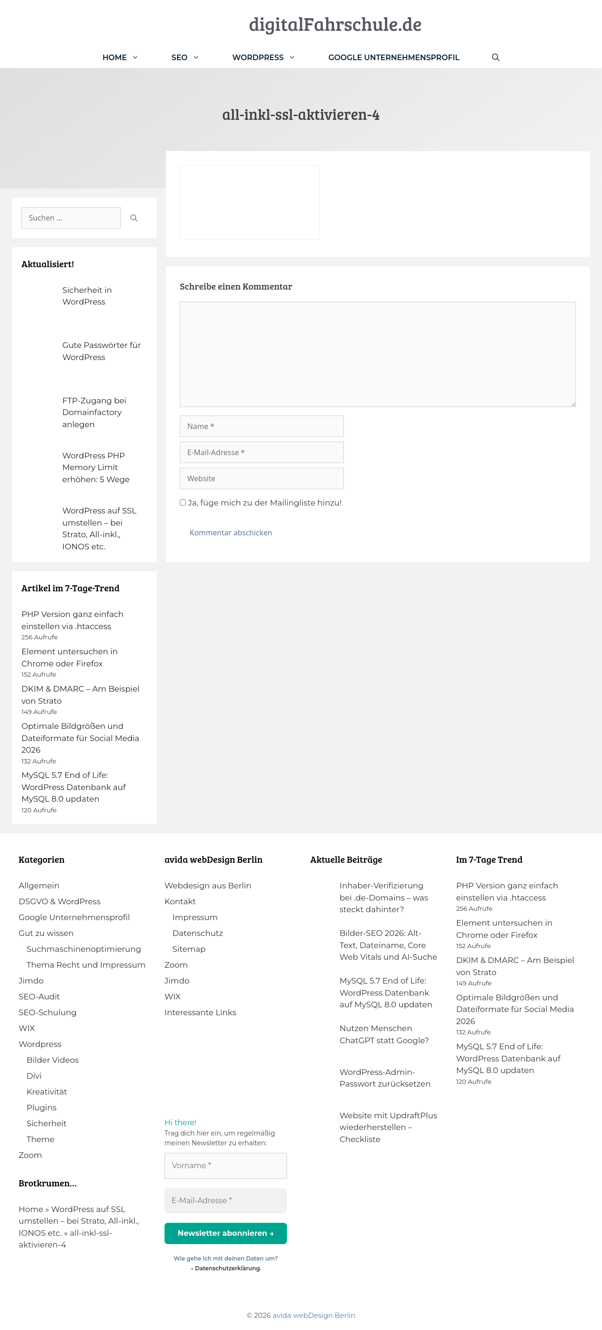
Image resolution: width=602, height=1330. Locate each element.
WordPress (272, 57)
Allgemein (39, 885)
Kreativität (47, 1091)
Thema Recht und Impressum (86, 965)
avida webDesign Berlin (314, 1315)
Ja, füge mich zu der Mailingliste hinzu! (261, 502)
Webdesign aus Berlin (208, 885)
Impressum (195, 917)
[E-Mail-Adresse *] (225, 1200)
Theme (41, 1139)
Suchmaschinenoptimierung (84, 949)
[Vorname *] (225, 1166)
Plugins (41, 1107)
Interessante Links (200, 1012)
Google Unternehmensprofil (393, 57)
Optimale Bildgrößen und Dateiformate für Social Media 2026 (80, 738)
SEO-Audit (39, 996)
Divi (34, 1076)
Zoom (30, 1155)
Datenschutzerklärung (227, 1268)
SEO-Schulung (47, 1012)
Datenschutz (197, 933)
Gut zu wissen (46, 933)
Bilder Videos (53, 1060)
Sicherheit (47, 1123)
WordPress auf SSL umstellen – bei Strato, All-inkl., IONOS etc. (79, 1221)
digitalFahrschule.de (335, 23)
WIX (27, 1028)
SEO (193, 57)
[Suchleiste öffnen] (496, 57)
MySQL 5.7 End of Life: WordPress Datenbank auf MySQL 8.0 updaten (73, 787)
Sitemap (188, 949)
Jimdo (31, 980)
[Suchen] (134, 218)
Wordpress (40, 1044)
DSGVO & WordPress (60, 901)
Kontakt (180, 901)
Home (129, 57)
